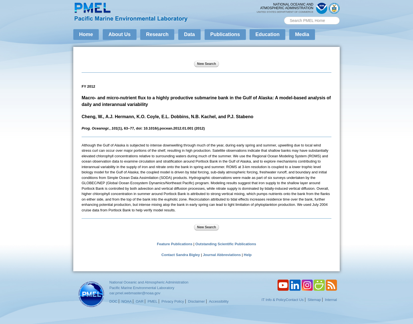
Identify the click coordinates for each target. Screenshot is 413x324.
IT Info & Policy (273, 300)
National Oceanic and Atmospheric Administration (148, 282)
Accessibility (219, 301)
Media (302, 34)
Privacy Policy (173, 301)
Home (86, 34)
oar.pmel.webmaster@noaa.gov (134, 293)
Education (267, 34)
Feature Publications (174, 244)
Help (247, 255)
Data (189, 34)
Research (157, 34)
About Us (120, 34)
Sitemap (314, 300)
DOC (113, 301)
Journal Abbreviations (222, 255)
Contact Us (294, 300)
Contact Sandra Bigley (181, 255)
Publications (225, 34)
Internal (331, 300)
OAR (139, 301)
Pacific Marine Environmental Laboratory (141, 288)
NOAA (127, 301)
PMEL (152, 301)
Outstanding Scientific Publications (225, 244)
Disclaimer (196, 301)
